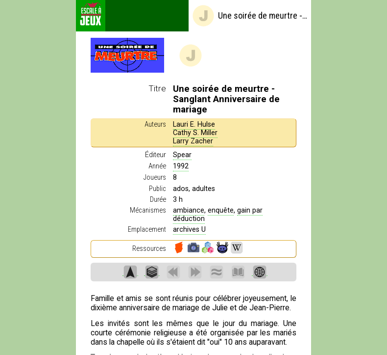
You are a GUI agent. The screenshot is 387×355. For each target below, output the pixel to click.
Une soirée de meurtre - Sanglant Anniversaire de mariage (249, 15)
